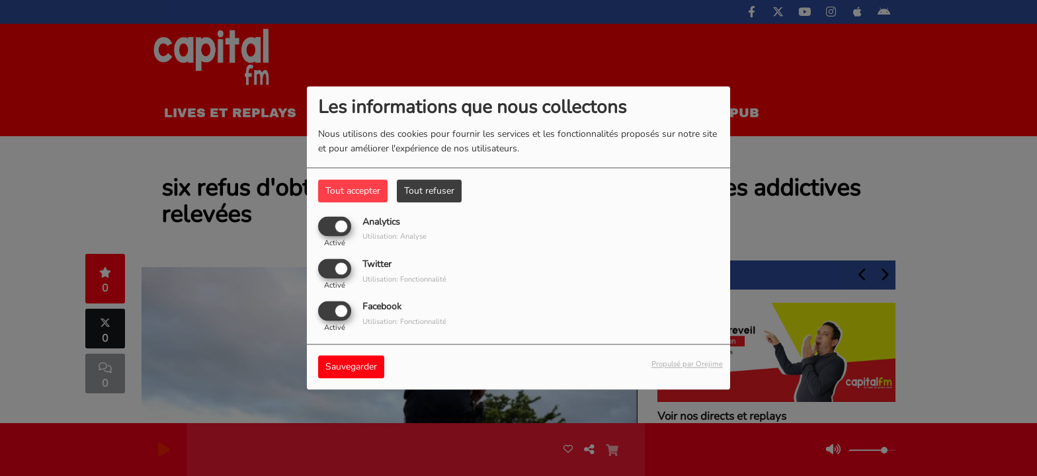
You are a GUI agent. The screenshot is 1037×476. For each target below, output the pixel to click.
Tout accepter (352, 190)
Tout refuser (429, 190)
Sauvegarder (351, 367)
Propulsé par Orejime (687, 365)
